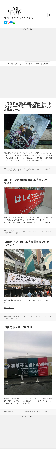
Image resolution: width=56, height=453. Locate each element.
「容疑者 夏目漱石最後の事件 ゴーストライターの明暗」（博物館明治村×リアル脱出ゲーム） (27, 106)
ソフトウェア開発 (42, 64)
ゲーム (25, 169)
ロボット (46, 316)
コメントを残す (24, 171)
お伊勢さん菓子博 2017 (18, 327)
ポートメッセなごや (31, 316)
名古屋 (6, 233)
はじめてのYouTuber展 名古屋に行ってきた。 (26, 181)
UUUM (30, 231)
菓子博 (25, 398)
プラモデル (29, 64)
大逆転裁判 (9, 171)
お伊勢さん (28, 412)
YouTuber (35, 231)
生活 (38, 169)
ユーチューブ (47, 231)
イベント (20, 169)
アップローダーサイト (15, 64)
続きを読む (37, 160)
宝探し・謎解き (32, 169)
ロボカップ (40, 316)
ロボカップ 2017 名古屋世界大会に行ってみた (26, 243)
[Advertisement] (28, 46)
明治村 (14, 171)
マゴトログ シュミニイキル (18, 17)
